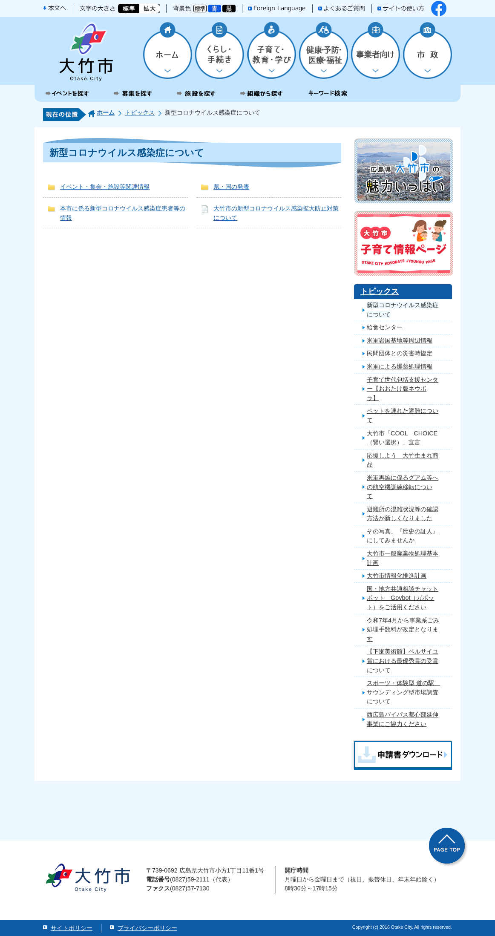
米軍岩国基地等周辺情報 (399, 340)
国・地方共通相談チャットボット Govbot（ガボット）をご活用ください (402, 598)
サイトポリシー (71, 927)
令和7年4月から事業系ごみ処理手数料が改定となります (403, 629)
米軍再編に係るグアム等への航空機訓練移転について (402, 486)
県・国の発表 (231, 186)
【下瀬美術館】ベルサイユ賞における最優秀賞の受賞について (402, 660)
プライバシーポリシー (147, 927)
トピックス (140, 112)
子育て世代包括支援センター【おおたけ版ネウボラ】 (402, 388)
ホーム (106, 112)
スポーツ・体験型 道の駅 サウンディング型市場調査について (403, 692)
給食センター (385, 327)
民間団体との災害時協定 (399, 353)
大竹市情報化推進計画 (396, 575)
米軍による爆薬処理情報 (399, 366)
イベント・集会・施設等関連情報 (105, 186)
